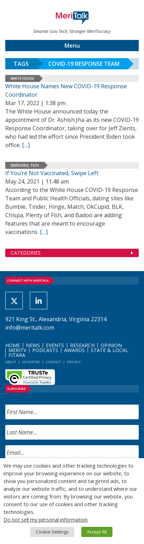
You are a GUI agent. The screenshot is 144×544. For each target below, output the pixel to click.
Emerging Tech (25, 165)
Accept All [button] (97, 532)
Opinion (111, 345)
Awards (74, 350)
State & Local (109, 350)
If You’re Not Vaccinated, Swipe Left (51, 173)
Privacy (74, 362)
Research (82, 345)
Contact (53, 362)
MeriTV (17, 350)
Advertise (31, 362)
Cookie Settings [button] (52, 532)
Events (55, 345)
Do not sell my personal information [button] (46, 519)
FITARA (16, 355)
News (33, 345)
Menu (72, 45)
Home (12, 345)
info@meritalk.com (29, 327)
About (10, 362)
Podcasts (45, 350)
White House (22, 78)
